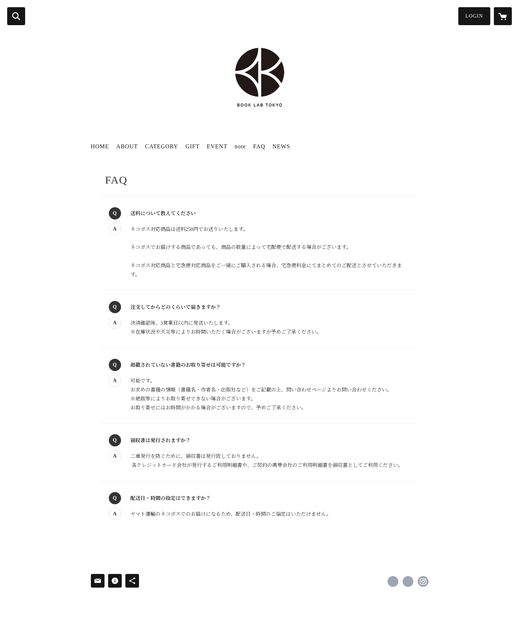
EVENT (217, 146)
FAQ (259, 146)
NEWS (281, 146)
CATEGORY (161, 146)
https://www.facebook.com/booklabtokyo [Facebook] (393, 581)
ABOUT (127, 146)
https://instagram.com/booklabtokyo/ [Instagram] (423, 581)
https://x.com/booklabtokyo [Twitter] (408, 581)
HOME (100, 146)
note (240, 146)
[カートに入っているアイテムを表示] (503, 16)
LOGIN (474, 16)
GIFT (192, 146)
